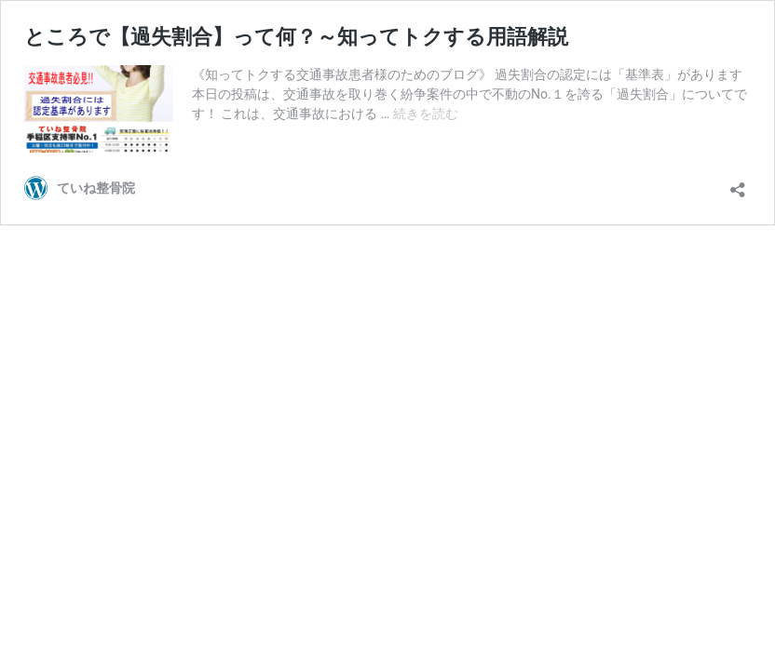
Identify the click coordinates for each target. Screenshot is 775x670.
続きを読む (425, 113)
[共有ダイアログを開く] (738, 183)
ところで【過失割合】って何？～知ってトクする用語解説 (296, 36)
